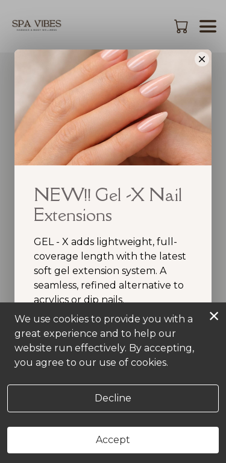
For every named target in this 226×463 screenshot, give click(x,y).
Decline (113, 398)
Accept (113, 439)
